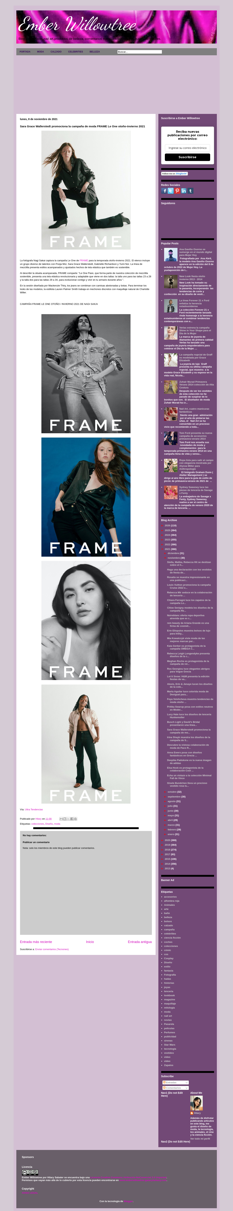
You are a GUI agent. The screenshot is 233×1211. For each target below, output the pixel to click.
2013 (168, 868)
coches (168, 942)
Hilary (197, 1113)
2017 (168, 854)
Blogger (128, 1201)
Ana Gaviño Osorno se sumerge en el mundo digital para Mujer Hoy (195, 252)
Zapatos (168, 1065)
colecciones (37, 823)
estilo (167, 966)
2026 (168, 525)
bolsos (168, 921)
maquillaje (170, 1003)
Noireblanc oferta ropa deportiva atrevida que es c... (185, 617)
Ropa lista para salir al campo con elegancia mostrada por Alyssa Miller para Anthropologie (196, 464)
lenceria (168, 991)
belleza (168, 917)
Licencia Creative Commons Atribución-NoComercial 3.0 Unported (128, 1177)
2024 (168, 535)
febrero (172, 829)
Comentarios (172, 1087)
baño (167, 913)
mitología (169, 1007)
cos (166, 954)
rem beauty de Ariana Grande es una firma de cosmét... (188, 624)
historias (169, 983)
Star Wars (169, 1044)
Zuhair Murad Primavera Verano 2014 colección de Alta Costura (196, 384)
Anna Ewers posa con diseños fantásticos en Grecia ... (184, 754)
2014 (168, 863)
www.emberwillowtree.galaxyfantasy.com (143, 1180)
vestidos (169, 1053)
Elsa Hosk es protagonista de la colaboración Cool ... (185, 769)
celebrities (170, 933)
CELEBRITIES (75, 51)
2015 (168, 859)
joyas (167, 987)
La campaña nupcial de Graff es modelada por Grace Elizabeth (195, 357)
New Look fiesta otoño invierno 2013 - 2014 (192, 278)
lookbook (169, 995)
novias (168, 1020)
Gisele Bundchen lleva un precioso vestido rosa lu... (187, 784)
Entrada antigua (140, 942)
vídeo (167, 1061)
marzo (171, 825)
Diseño (49, 823)
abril (170, 820)
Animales (169, 905)
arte (166, 909)
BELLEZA (95, 51)
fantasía (168, 970)
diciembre (174, 553)
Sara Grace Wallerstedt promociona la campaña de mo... (189, 731)
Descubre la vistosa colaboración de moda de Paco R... (188, 746)
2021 (168, 549)
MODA (40, 51)
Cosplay (169, 958)
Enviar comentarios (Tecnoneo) (52, 949)
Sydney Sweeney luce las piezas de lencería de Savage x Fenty (196, 490)
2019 (168, 844)
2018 (168, 849)
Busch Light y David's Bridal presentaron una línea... (183, 723)
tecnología (170, 1048)
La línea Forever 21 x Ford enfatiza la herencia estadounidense (194, 303)
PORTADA (25, 51)
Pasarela (169, 1024)
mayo (171, 815)
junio (171, 810)
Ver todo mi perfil (200, 1138)
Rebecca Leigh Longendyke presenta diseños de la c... (188, 655)
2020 (168, 840)
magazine (169, 999)
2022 (168, 544)
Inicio (90, 942)
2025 (168, 530)
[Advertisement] (116, 83)
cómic (167, 950)
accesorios (170, 896)
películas (169, 1028)
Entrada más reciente (36, 942)
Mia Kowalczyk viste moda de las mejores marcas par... (186, 640)
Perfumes (169, 1032)
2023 (168, 539)
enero (171, 834)
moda (57, 823)
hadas (167, 978)
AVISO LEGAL (30, 1192)
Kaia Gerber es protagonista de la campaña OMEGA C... (186, 647)
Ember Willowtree (77, 23)
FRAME (84, 260)
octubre (172, 791)
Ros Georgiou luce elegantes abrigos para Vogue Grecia (188, 670)
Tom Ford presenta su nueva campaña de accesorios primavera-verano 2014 (195, 436)
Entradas (169, 1082)
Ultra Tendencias (34, 809)
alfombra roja (171, 900)
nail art (168, 1015)
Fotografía (170, 974)
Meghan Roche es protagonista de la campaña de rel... (188, 663)
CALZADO (56, 51)
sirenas (168, 1040)
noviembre (174, 557)
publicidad (170, 1036)
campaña (169, 929)
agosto (172, 801)
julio (170, 806)
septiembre (174, 796)
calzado (168, 925)
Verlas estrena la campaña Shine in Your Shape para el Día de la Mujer (195, 330)
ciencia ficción (172, 937)
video (167, 1057)
